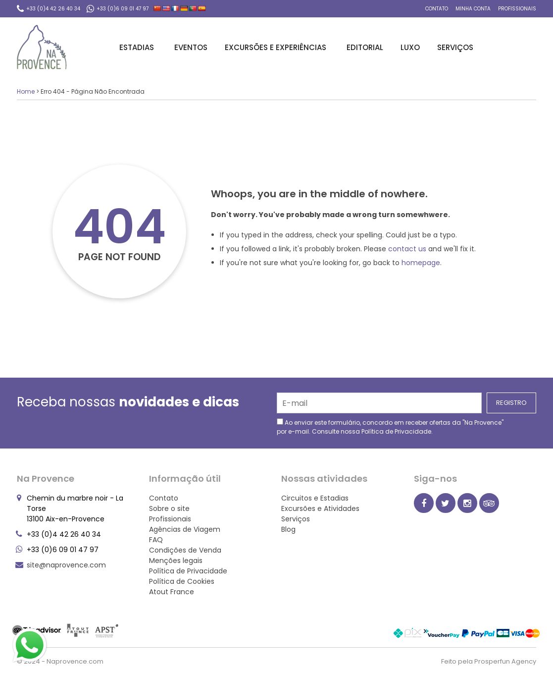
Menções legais (175, 560)
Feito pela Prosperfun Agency (488, 661)
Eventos (190, 47)
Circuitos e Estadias (315, 498)
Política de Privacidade (396, 431)
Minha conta (473, 8)
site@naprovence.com (66, 565)
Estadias (138, 47)
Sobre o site (169, 508)
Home (26, 91)
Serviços (456, 47)
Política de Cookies (181, 581)
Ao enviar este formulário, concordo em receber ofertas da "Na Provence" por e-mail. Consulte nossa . (390, 427)
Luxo (410, 47)
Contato (436, 8)
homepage (421, 263)
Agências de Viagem (184, 529)
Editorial (365, 47)
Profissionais (517, 8)
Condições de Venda (185, 550)
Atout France (171, 592)
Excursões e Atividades (320, 508)
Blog (288, 529)
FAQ (156, 540)
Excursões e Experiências (277, 47)
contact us (407, 249)
